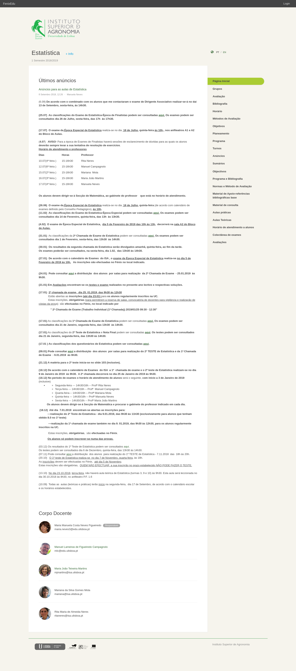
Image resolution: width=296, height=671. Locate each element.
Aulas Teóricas (222, 219)
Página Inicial (221, 81)
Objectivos (219, 171)
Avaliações (219, 242)
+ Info (69, 53)
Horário (217, 111)
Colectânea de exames (227, 234)
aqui (161, 115)
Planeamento (221, 133)
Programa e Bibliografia (228, 178)
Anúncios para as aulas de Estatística (62, 89)
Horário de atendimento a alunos (233, 227)
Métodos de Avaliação (226, 118)
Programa (219, 141)
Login (286, 3)
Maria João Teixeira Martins (71, 568)
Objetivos (219, 126)
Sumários (219, 163)
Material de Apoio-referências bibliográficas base (231, 195)
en (224, 52)
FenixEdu (9, 3)
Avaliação (219, 96)
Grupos (217, 88)
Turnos (217, 148)
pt (217, 52)
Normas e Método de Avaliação (232, 186)
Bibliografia (220, 103)
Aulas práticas (222, 212)
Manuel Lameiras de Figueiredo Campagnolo (81, 546)
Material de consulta (225, 205)
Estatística (46, 52)
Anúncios (219, 155)
